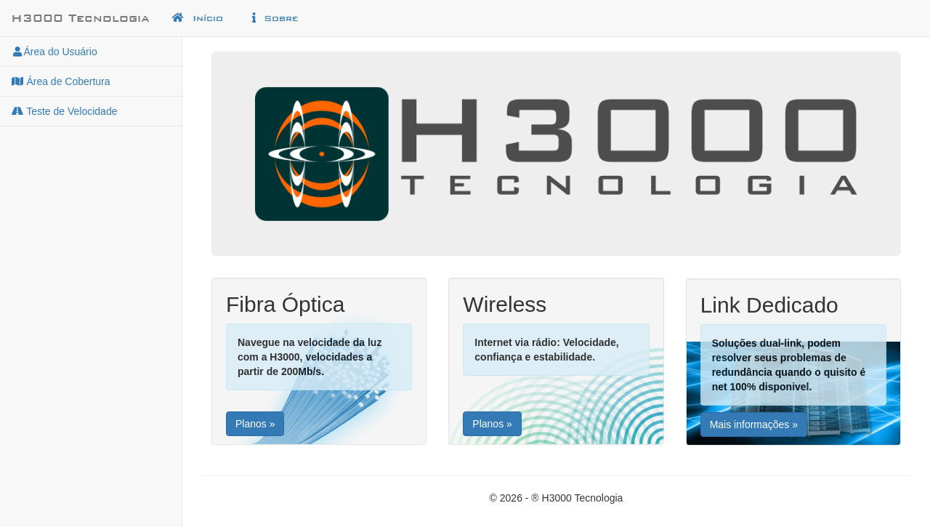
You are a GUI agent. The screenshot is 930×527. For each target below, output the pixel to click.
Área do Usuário (54, 51)
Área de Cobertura (60, 81)
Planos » (255, 424)
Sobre (273, 17)
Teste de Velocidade (64, 111)
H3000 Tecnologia (80, 18)
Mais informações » (754, 424)
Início (197, 17)
